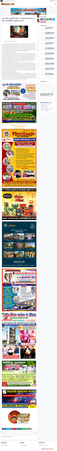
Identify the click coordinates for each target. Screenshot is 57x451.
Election (42, 110)
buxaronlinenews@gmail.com (22, 125)
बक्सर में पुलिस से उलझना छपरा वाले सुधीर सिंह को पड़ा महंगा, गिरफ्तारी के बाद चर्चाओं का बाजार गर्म (49, 33)
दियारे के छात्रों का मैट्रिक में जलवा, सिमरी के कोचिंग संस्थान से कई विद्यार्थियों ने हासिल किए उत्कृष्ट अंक (49, 74)
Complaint (51, 108)
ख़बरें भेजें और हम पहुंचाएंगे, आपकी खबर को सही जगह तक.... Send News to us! (46, 94)
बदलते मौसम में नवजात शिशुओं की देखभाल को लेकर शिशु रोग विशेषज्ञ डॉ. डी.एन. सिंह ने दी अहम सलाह (49, 64)
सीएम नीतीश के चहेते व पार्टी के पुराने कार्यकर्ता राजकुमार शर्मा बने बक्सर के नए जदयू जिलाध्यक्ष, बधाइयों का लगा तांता (50, 54)
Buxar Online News (5, 23)
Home (3, 15)
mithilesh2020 (43, 449)
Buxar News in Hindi (44, 106)
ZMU (47, 449)
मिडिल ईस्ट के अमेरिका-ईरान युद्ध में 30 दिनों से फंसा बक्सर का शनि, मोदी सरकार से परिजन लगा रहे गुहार (50, 38)
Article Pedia (51, 449)
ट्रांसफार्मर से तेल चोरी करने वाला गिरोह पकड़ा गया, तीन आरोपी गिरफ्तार (49, 69)
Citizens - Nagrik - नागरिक (44, 108)
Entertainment (47, 110)
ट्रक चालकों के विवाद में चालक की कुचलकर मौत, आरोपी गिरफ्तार (49, 43)
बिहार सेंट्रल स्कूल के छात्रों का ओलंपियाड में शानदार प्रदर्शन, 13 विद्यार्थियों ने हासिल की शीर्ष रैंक (50, 59)
